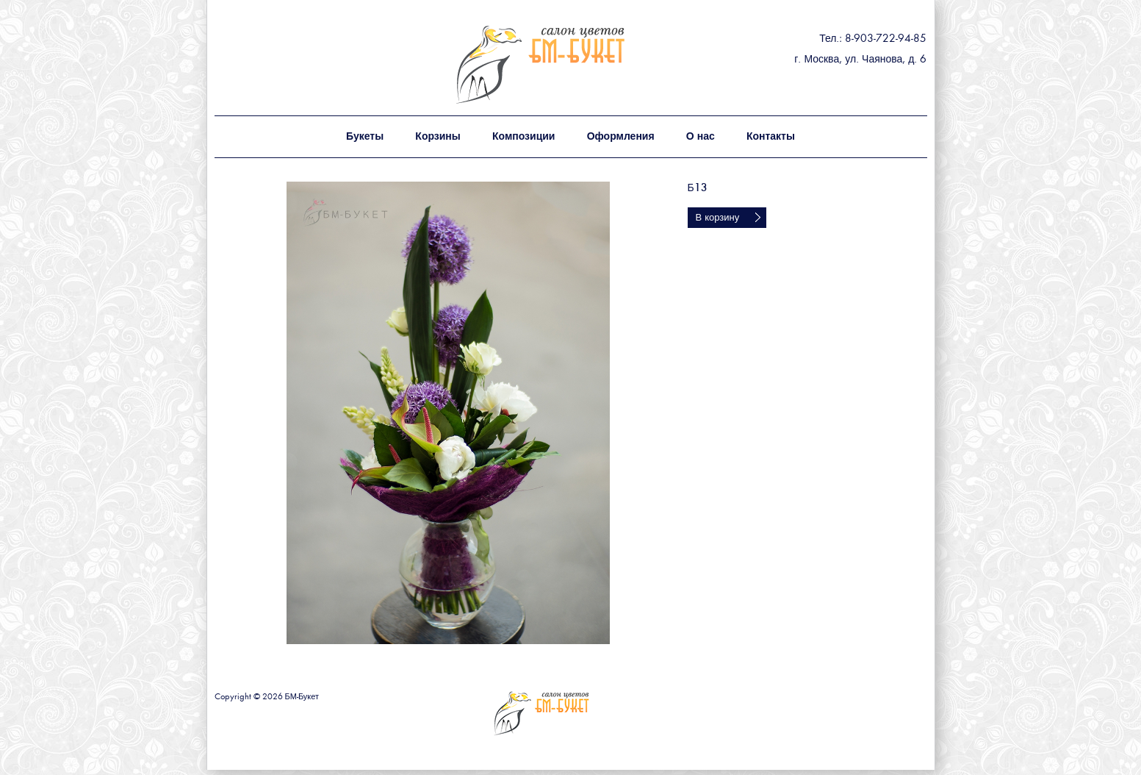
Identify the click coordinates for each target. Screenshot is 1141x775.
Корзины (437, 137)
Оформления (621, 137)
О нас (700, 137)
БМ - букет (572, 64)
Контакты (770, 137)
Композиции (523, 137)
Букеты (365, 137)
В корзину (718, 218)
